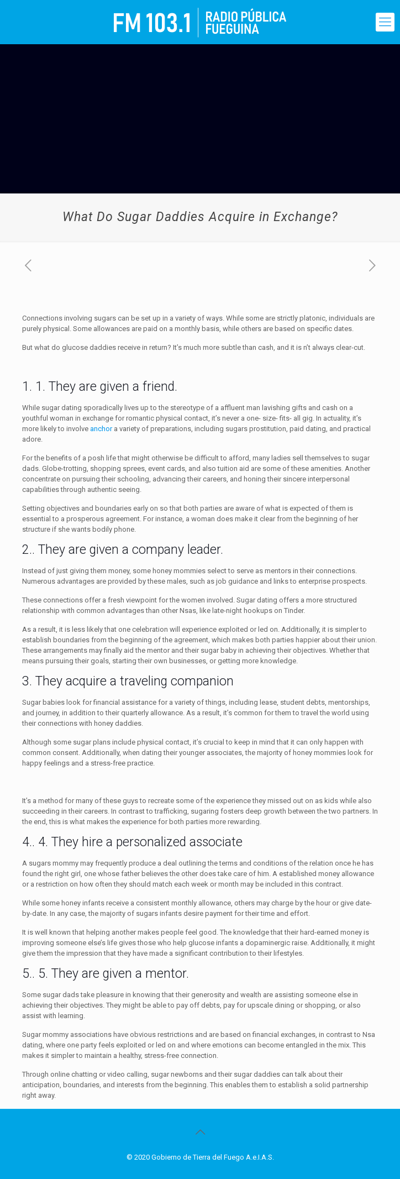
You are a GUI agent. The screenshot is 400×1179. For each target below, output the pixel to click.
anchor (101, 429)
